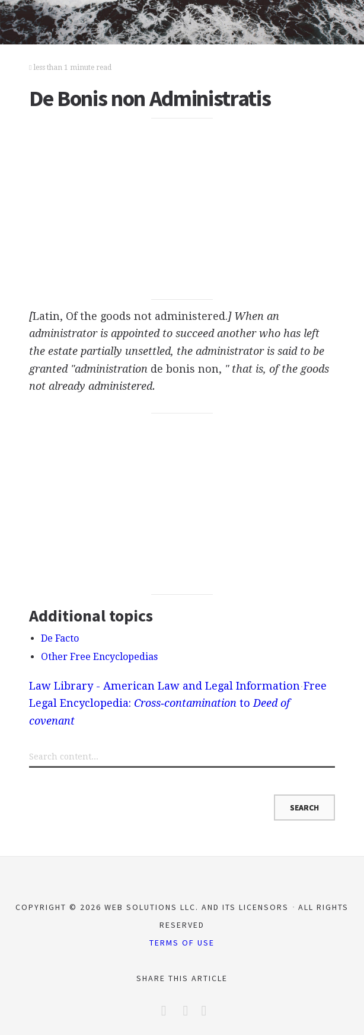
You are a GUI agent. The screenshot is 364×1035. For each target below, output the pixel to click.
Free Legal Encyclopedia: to (178, 703)
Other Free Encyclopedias (99, 656)
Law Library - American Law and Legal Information (164, 686)
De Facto (60, 638)
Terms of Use (182, 942)
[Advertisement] (182, 209)
